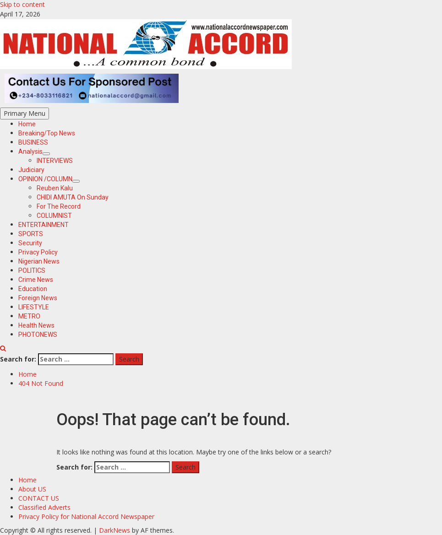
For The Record (59, 206)
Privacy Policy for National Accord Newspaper (86, 516)
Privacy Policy (38, 252)
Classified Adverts (44, 507)
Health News (36, 325)
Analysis (34, 151)
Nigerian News (39, 261)
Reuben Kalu (55, 188)
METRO (29, 316)
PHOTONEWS (37, 334)
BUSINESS (33, 142)
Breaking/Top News (46, 133)
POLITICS (31, 270)
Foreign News (37, 298)
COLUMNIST (54, 215)
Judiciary (31, 169)
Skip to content (22, 4)
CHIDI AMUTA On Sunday (73, 197)
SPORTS (30, 234)
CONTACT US (38, 498)
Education (32, 288)
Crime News (35, 279)
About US (32, 489)
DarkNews (114, 530)
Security (30, 243)
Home (27, 124)
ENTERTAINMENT (43, 224)
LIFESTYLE (33, 307)
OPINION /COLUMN (49, 179)
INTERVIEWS (55, 160)
